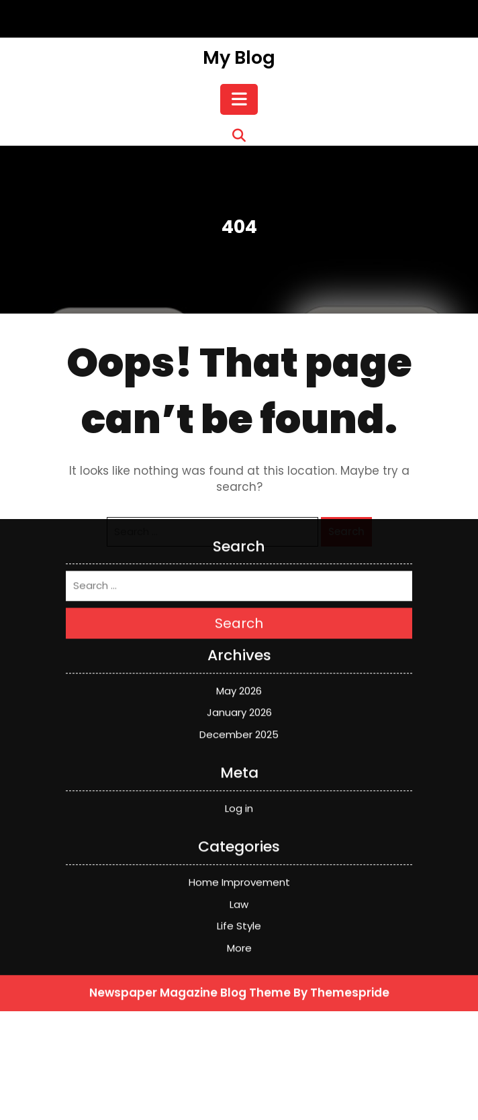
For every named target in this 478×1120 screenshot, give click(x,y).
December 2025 (239, 560)
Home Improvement (239, 707)
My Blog (239, 57)
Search (239, 448)
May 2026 (239, 516)
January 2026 (239, 537)
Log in (239, 633)
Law (239, 729)
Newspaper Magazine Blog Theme (190, 818)
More (239, 773)
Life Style (239, 751)
